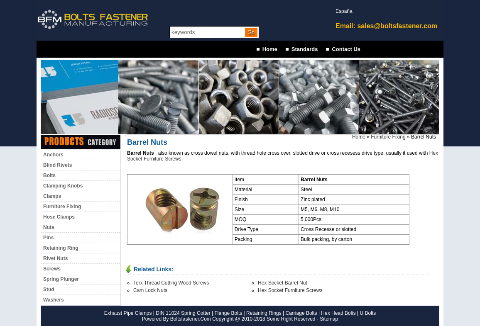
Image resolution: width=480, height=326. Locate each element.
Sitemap (329, 319)
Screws (52, 269)
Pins (48, 238)
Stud (48, 289)
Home (269, 49)
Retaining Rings (264, 313)
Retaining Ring (60, 248)
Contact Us (346, 49)
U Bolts (368, 313)
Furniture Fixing (62, 206)
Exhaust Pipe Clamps (128, 313)
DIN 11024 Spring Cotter (182, 313)
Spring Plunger (61, 279)
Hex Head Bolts (338, 313)
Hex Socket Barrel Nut (282, 283)
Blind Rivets (57, 165)
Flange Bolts (227, 313)
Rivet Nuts (55, 258)
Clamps (52, 196)
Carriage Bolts (301, 313)
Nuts (48, 227)
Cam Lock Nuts (150, 290)
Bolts (49, 175)
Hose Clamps (59, 217)
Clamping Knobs (63, 186)
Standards (304, 49)
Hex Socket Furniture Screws (290, 290)
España (344, 11)
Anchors (53, 155)
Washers (53, 300)
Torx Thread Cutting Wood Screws (171, 283)
